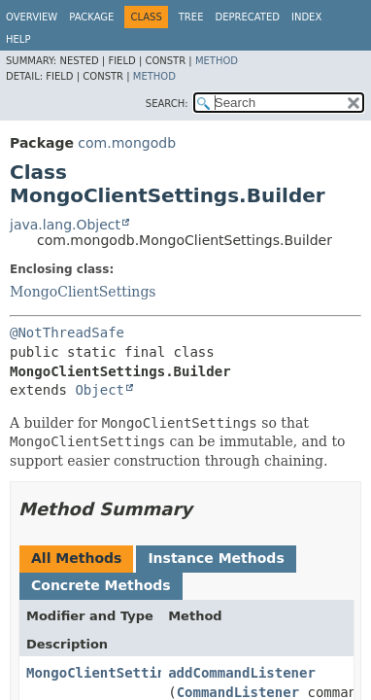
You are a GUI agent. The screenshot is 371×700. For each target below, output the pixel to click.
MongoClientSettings (83, 291)
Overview (31, 17)
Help (18, 39)
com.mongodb (127, 143)
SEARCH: (167, 103)
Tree (191, 17)
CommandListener (238, 692)
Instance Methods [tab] (216, 558)
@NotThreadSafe (67, 332)
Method (216, 60)
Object (99, 390)
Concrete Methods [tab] (101, 585)
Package (91, 17)
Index (306, 17)
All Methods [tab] (76, 558)
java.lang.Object (65, 224)
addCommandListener (242, 673)
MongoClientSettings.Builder (137, 673)
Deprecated (247, 17)
